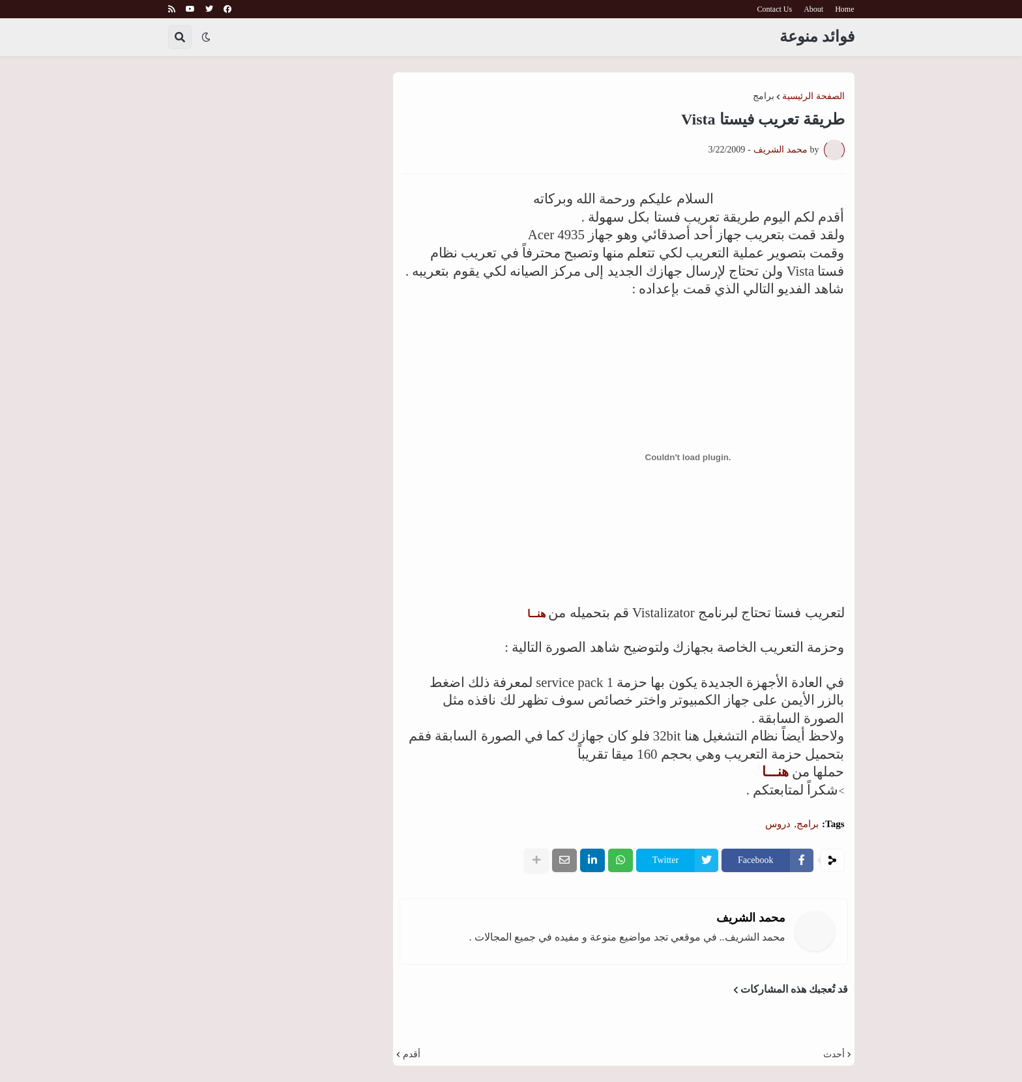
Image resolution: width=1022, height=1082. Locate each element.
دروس (778, 824)
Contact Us (775, 9)
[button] (206, 37)
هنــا (536, 613)
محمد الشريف (750, 917)
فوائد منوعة (817, 36)
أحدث (834, 1054)
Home (844, 9)
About (813, 9)
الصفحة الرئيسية (813, 96)
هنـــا (775, 771)
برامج (763, 96)
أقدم (411, 1054)
